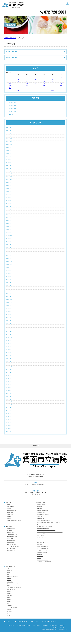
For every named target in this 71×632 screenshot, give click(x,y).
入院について (40, 516)
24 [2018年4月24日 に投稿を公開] (18, 85)
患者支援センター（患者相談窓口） (45, 526)
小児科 (8, 585)
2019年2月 (8, 361)
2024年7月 (8, 188)
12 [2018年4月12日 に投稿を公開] (35, 81)
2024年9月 (8, 182)
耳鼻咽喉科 (9, 605)
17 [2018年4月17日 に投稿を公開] (18, 83)
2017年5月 (8, 422)
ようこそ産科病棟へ (11, 548)
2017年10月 (9, 407)
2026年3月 (8, 130)
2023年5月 (8, 220)
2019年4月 (8, 355)
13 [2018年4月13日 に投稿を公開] (44, 81)
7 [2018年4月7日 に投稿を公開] (52, 79)
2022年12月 (9, 235)
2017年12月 (9, 402)
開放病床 (39, 558)
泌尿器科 (9, 599)
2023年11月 (9, 203)
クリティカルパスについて (43, 548)
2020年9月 (8, 305)
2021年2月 (8, 291)
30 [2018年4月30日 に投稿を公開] (10, 88)
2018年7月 (8, 381)
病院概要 (9, 508)
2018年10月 (9, 372)
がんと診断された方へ (12, 550)
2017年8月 (8, 413)
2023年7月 (8, 214)
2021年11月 (9, 264)
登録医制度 (39, 554)
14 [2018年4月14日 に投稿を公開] (52, 81)
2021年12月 (9, 261)
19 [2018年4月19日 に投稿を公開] (35, 83)
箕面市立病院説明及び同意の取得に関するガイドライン (49, 532)
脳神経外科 (9, 595)
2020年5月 (8, 317)
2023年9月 (8, 209)
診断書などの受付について (43, 510)
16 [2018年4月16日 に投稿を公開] (10, 83)
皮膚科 (8, 597)
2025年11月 (9, 141)
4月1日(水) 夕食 (11, 108)
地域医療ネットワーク (42, 550)
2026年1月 (8, 136)
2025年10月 (9, 144)
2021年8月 (8, 273)
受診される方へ (40, 502)
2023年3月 (8, 226)
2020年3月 (8, 323)
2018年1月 (8, 399)
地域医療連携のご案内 (42, 542)
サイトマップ (9, 621)
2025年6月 (8, 156)
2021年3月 (8, 288)
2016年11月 (9, 431)
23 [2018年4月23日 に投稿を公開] (10, 85)
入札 (8, 522)
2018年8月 (8, 378)
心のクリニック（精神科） (13, 583)
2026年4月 (8, 127)
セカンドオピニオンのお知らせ (44, 520)
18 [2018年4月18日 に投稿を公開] (27, 83)
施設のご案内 (10, 512)
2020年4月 (8, 320)
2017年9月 (8, 410)
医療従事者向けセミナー (42, 559)
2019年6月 (8, 349)
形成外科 (9, 593)
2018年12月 (9, 367)
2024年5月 (8, 194)
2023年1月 (8, 232)
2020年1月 (8, 329)
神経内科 (9, 578)
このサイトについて (41, 537)
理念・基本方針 (10, 506)
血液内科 (9, 574)
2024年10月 (9, 179)
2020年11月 (9, 299)
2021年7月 (8, 276)
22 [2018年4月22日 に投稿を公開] (61, 83)
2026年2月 (8, 133)
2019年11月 (9, 334)
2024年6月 (8, 191)
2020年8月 (8, 308)
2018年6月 (8, 384)
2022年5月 (8, 247)
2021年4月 (8, 285)
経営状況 (9, 518)
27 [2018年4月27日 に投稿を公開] (44, 85)
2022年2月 (8, 255)
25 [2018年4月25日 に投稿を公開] (27, 85)
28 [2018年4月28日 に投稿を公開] (52, 85)
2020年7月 (8, 311)
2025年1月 (8, 171)
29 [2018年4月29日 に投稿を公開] (61, 85)
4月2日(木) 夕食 (11, 102)
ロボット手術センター (12, 534)
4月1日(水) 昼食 (11, 111)
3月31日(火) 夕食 (11, 114)
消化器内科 (9, 570)
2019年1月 (8, 364)
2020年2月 (8, 326)
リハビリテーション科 (12, 607)
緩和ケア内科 (10, 581)
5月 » (52, 90)
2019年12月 (9, 331)
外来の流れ (39, 506)
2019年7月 (8, 346)
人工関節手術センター (12, 536)
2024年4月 (8, 197)
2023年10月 (9, 206)
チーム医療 (9, 530)
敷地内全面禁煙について (42, 535)
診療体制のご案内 (11, 566)
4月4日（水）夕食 (11, 51)
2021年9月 (8, 270)
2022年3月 (8, 253)
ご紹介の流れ (40, 556)
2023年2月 (8, 229)
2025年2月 (8, 168)
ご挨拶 (8, 504)
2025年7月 (8, 153)
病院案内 (8, 502)
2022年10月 (9, 241)
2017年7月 (8, 416)
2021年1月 (8, 293)
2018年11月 (9, 369)
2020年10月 (9, 302)
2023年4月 (8, 223)
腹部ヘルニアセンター (12, 544)
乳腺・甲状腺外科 (11, 589)
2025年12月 (9, 138)
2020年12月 (9, 296)
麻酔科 (8, 613)
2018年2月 (8, 396)
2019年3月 (8, 358)
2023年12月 (9, 200)
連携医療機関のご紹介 (42, 552)
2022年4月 (8, 250)
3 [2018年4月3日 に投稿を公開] (18, 79)
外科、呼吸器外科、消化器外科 (14, 587)
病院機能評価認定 (11, 528)
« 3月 (18, 90)
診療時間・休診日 (41, 504)
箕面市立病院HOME (10, 38)
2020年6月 (8, 314)
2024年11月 (9, 176)
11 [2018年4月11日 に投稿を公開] (27, 81)
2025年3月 (8, 165)
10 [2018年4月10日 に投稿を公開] (18, 81)
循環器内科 (9, 572)
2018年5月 (8, 387)
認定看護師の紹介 (11, 542)
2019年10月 (9, 337)
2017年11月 (9, 405)
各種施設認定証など (11, 510)
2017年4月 (8, 425)
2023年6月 (8, 217)
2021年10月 (9, 267)
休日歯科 (9, 615)
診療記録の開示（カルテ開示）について (46, 530)
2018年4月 (8, 390)
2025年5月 (8, 159)
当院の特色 (9, 526)
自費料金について (41, 518)
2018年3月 (8, 393)
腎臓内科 (9, 580)
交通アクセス (10, 514)
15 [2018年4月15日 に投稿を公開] (61, 81)
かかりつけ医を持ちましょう (43, 546)
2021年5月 (8, 282)
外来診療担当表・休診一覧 (43, 514)
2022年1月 (8, 258)
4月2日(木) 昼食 (11, 105)
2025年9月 (8, 147)
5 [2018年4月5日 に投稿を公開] (35, 79)
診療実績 (9, 516)
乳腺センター (10, 538)
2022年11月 (9, 238)
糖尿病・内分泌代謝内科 (12, 576)
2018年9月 (8, 375)
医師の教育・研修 (11, 540)
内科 (8, 568)
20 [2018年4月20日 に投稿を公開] (44, 83)
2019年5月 (8, 352)
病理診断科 (9, 611)
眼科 (8, 603)
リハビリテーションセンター (13, 546)
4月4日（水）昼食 (11, 57)
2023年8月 (8, 212)
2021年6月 (8, 279)
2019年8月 (8, 343)
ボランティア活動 (41, 533)
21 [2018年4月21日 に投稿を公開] (52, 83)
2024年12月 (9, 174)
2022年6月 (8, 244)
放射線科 (9, 609)
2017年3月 (8, 428)
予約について (40, 508)
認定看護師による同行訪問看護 (44, 561)
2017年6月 (8, 419)
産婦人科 (9, 601)
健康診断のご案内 (41, 512)
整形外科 (9, 591)
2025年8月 (8, 150)
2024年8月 (8, 185)
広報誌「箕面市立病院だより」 (14, 520)
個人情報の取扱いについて (43, 528)
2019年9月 (8, 340)
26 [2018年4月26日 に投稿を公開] (35, 85)
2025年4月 (8, 162)
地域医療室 (39, 544)
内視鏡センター (10, 532)
